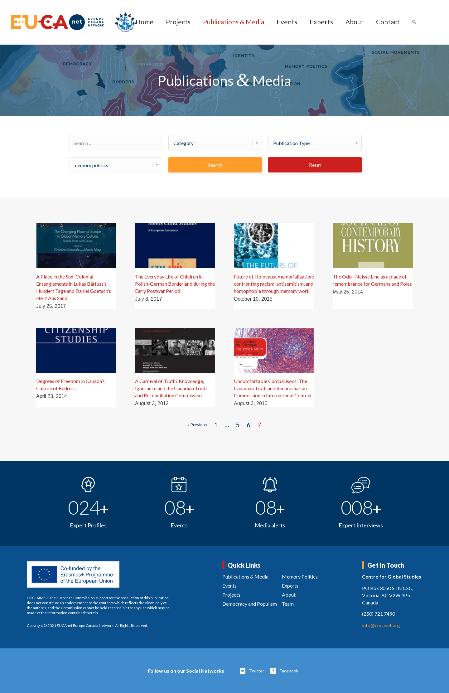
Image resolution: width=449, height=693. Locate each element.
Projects (231, 595)
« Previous (197, 424)
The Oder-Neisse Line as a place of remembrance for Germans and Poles (372, 280)
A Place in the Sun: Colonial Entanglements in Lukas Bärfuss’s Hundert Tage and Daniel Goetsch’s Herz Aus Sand (73, 287)
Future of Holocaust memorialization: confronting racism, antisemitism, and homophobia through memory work (274, 284)
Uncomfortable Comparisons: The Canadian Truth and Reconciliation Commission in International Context (273, 388)
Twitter (256, 670)
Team (288, 604)
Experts (290, 586)
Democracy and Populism (249, 604)
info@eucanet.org (381, 625)
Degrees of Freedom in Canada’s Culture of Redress (70, 384)
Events (229, 586)
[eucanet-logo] (73, 22)
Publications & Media (245, 576)
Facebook (289, 670)
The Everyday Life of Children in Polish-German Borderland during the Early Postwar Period (175, 284)
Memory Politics (300, 576)
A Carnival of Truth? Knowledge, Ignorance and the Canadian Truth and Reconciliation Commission (171, 388)
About (289, 595)
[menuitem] (144, 22)
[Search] (414, 22)
